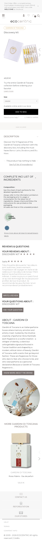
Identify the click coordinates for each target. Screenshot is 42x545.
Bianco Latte (15, 150)
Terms (7, 526)
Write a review (10, 295)
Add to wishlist (32, 117)
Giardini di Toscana (15, 28)
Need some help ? (11, 117)
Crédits (16, 538)
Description (11, 136)
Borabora (25, 150)
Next (40, 54)
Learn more (8, 91)
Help (6, 522)
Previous (40, 49)
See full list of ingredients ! (21, 165)
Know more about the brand (18, 373)
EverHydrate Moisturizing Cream (17, 5)
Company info (10, 531)
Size (5, 97)
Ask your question (12, 310)
